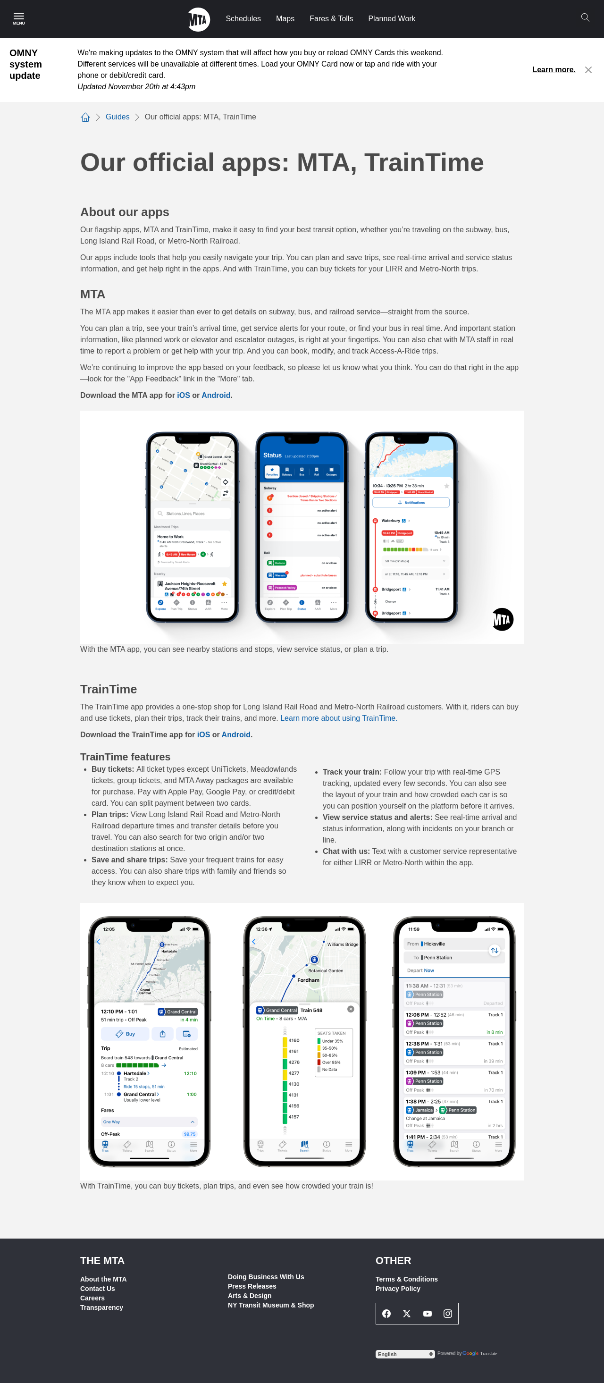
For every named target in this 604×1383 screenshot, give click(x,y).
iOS (203, 735)
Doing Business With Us (266, 1277)
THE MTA (102, 1260)
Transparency (101, 1307)
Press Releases (252, 1286)
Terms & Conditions (407, 1279)
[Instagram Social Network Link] (448, 1313)
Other (393, 1260)
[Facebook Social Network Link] (386, 1313)
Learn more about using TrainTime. (338, 718)
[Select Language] (405, 1354)
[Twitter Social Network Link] (407, 1313)
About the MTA (103, 1279)
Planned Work (391, 19)
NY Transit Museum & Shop (271, 1305)
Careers (92, 1298)
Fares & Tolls (331, 19)
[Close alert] (589, 70)
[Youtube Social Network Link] (427, 1313)
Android (236, 735)
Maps (285, 19)
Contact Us (97, 1288)
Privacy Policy (398, 1288)
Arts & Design (250, 1295)
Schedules (243, 19)
